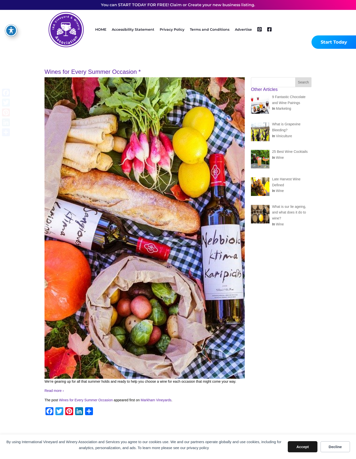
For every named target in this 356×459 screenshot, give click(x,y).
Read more (54, 391)
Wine (280, 158)
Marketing (283, 108)
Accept (302, 447)
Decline (335, 447)
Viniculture (284, 136)
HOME (100, 29)
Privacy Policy (172, 29)
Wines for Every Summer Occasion (86, 400)
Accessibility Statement (133, 29)
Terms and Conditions (209, 29)
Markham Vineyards (156, 400)
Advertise (243, 29)
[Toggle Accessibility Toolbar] (11, 22)
